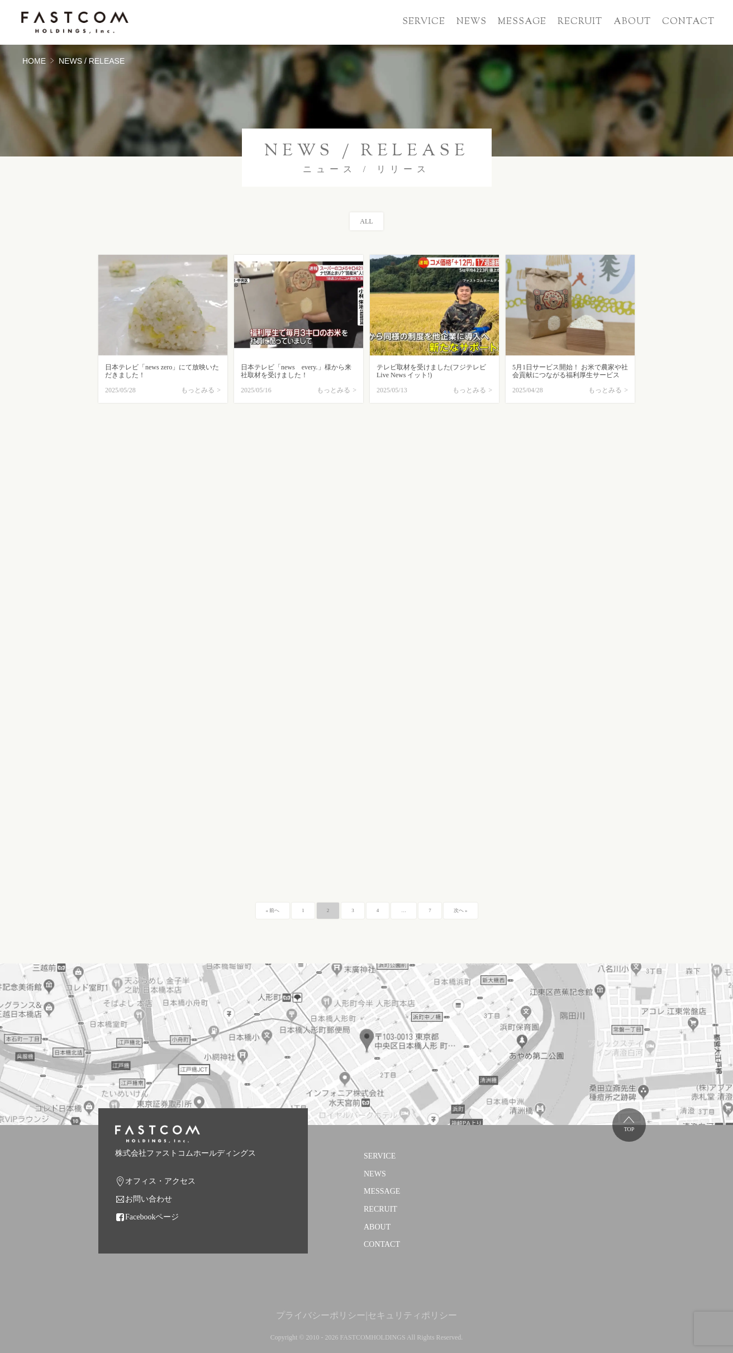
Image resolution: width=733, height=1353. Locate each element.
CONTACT (688, 22)
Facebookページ (152, 1217)
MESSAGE (522, 22)
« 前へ (273, 910)
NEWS (471, 22)
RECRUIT (580, 22)
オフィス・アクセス (160, 1181)
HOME (34, 60)
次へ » (461, 910)
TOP (629, 1129)
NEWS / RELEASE (92, 60)
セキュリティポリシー (412, 1315)
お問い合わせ (148, 1199)
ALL (366, 221)
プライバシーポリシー (320, 1315)
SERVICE (423, 22)
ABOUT (632, 22)
